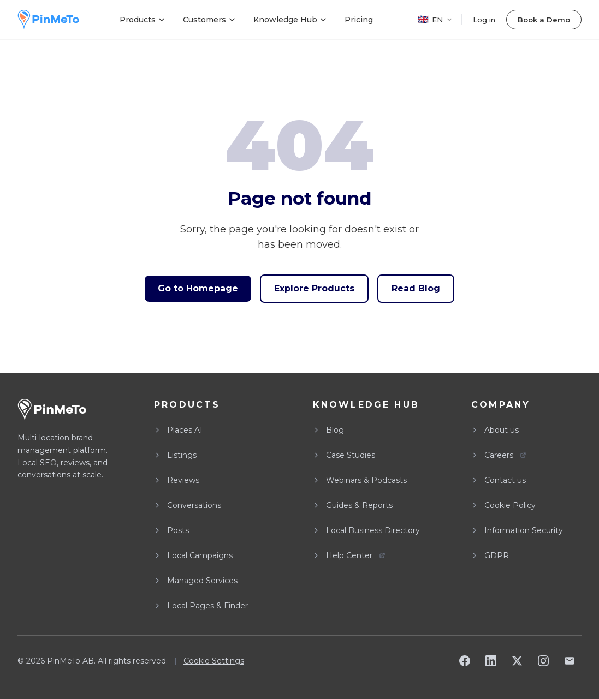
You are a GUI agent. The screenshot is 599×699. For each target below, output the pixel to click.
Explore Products (314, 288)
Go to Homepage (198, 288)
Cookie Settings (213, 661)
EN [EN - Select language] (435, 19)
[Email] (570, 661)
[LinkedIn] (491, 661)
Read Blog (416, 288)
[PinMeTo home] (48, 19)
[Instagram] (543, 661)
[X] (517, 661)
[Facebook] (465, 661)
